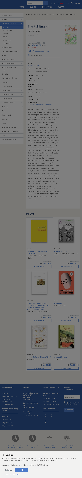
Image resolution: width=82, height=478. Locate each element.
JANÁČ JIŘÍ (74, 254)
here (18, 475)
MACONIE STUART (34, 32)
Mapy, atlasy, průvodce (9, 79)
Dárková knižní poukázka (10, 132)
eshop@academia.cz (30, 406)
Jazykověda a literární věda (9, 69)
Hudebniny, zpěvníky (8, 60)
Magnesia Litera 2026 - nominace (9, 141)
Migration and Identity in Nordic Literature (39, 253)
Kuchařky (5, 75)
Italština (5, 34)
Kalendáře (5, 120)
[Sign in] (54, 4)
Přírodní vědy (6, 91)
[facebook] (45, 415)
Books (36, 15)
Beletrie (4, 20)
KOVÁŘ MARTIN (44, 312)
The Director (59, 304)
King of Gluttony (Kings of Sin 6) (39, 357)
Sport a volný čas (7, 99)
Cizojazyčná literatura (9, 24)
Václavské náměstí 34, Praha (51, 394)
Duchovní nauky (7, 48)
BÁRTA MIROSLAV (32, 312)
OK (22, 470)
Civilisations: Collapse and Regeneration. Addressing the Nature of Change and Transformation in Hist (38, 307)
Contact (26, 387)
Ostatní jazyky (7, 41)
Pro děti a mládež (7, 87)
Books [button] (21, 8)
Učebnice (5, 107)
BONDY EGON (58, 360)
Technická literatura (8, 103)
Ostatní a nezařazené (9, 128)
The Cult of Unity (60, 252)
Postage (5, 393)
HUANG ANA (31, 360)
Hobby (4, 56)
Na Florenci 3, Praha (50, 401)
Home (29, 15)
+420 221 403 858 (30, 403)
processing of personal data (73, 403)
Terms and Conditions (10, 396)
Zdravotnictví (6, 116)
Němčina (6, 37)
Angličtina (6, 28)
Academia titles (7, 16)
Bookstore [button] (47, 8)
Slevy (3, 136)
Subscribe (69, 410)
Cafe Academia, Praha (51, 404)
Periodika (5, 83)
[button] (62, 4)
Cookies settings (8, 404)
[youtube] (45, 421)
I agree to (73, 403)
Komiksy (4, 124)
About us (5, 417)
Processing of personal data (7, 400)
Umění (4, 111)
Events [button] (33, 8)
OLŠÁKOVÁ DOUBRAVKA (62, 254)
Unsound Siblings (60, 357)
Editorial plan (7, 420)
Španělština (6, 44)
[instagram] (51, 415)
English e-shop (7, 425)
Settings (8, 470)
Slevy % (61, 8)
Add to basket (39, 267)
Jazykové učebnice (8, 64)
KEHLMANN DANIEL (60, 306)
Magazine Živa (7, 422)
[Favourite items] (68, 3)
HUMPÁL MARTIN (32, 256)
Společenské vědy (8, 95)
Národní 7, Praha (49, 398)
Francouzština (7, 31)
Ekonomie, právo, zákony (10, 52)
